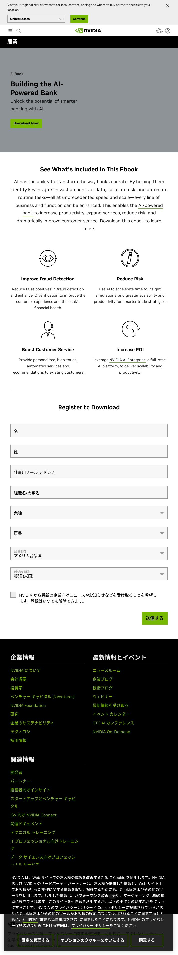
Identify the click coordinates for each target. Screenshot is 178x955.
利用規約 (30, 919)
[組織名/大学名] (89, 492)
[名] (89, 430)
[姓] (89, 451)
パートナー (20, 781)
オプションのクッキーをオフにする (92, 940)
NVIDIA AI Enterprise (127, 359)
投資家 (16, 687)
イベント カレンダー (111, 714)
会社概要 (18, 679)
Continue (79, 19)
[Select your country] (36, 19)
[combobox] (89, 512)
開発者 (16, 772)
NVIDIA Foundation (28, 705)
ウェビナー (103, 696)
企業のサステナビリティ (32, 722)
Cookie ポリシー (112, 907)
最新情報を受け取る (111, 705)
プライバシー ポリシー (74, 907)
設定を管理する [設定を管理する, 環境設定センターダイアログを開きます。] (35, 940)
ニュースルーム (106, 670)
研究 (14, 714)
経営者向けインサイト (30, 789)
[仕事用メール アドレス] (89, 471)
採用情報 (18, 740)
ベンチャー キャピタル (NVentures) (42, 696)
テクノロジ (20, 731)
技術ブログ (103, 687)
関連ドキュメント (26, 823)
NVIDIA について (25, 670)
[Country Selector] (159, 32)
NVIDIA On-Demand (111, 731)
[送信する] (155, 618)
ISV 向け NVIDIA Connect (33, 814)
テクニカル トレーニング (32, 832)
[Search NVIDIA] (19, 29)
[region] (88, 908)
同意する (147, 940)
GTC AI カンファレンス (113, 722)
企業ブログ (103, 679)
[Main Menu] (10, 31)
